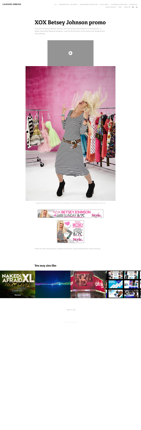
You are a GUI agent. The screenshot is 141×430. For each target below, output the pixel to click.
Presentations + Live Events (68, 4)
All (56, 4)
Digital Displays (110, 7)
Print (120, 7)
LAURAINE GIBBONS (12, 4)
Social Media (104, 4)
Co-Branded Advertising (119, 4)
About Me (127, 7)
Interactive (133, 4)
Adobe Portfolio (74, 322)
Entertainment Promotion (89, 4)
